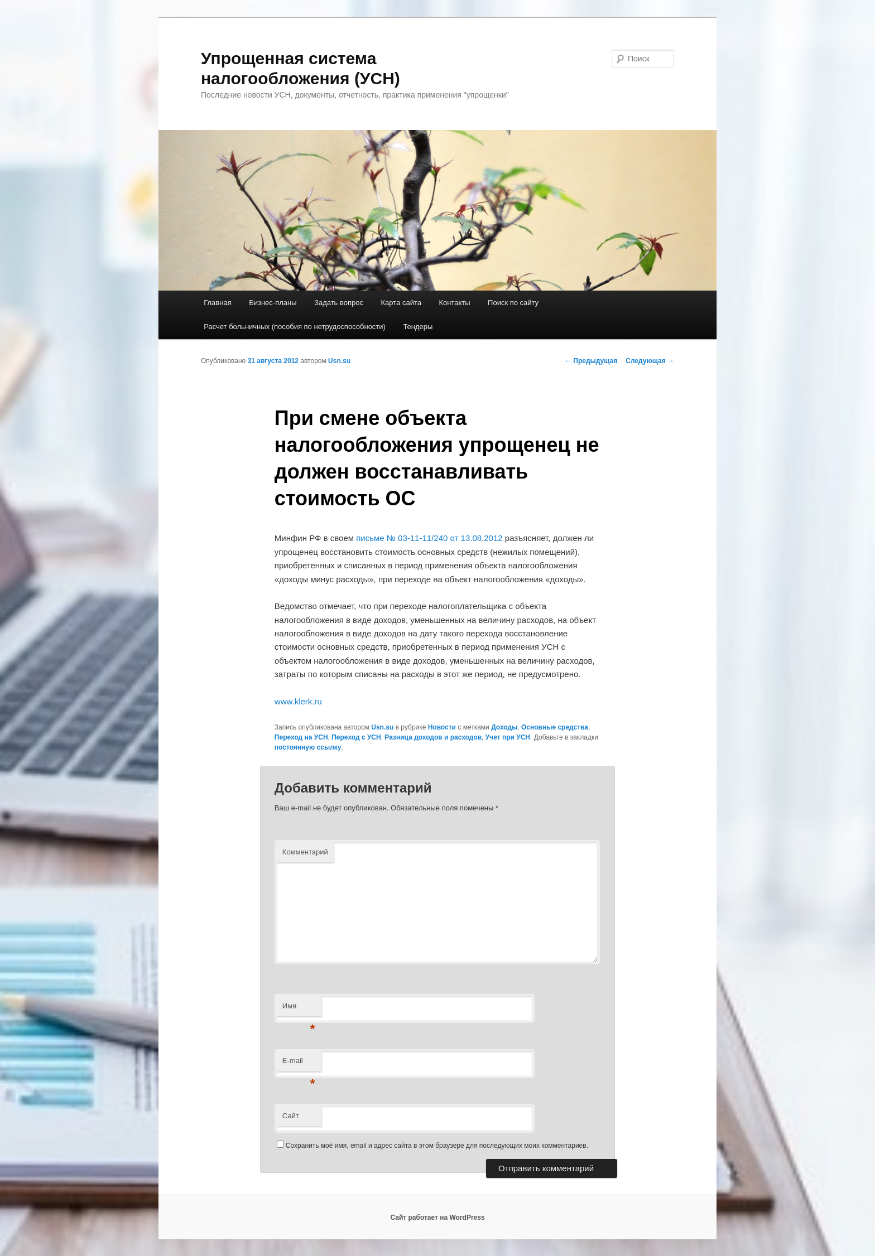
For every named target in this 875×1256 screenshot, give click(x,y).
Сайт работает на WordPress (437, 1217)
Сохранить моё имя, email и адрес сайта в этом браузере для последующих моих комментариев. (437, 1145)
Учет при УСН (507, 737)
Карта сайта (401, 302)
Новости (442, 727)
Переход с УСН (356, 737)
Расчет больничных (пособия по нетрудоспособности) (295, 326)
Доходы (504, 727)
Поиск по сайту (513, 302)
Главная (217, 302)
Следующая (650, 361)
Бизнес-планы (272, 302)
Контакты (454, 302)
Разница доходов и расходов (433, 737)
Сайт (290, 1116)
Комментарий (305, 852)
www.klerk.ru (298, 701)
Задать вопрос (338, 302)
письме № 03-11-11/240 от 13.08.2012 (429, 538)
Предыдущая (591, 361)
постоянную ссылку (308, 747)
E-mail (298, 1063)
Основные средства (554, 727)
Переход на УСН (301, 737)
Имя (298, 1009)
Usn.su (339, 361)
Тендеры (417, 326)
